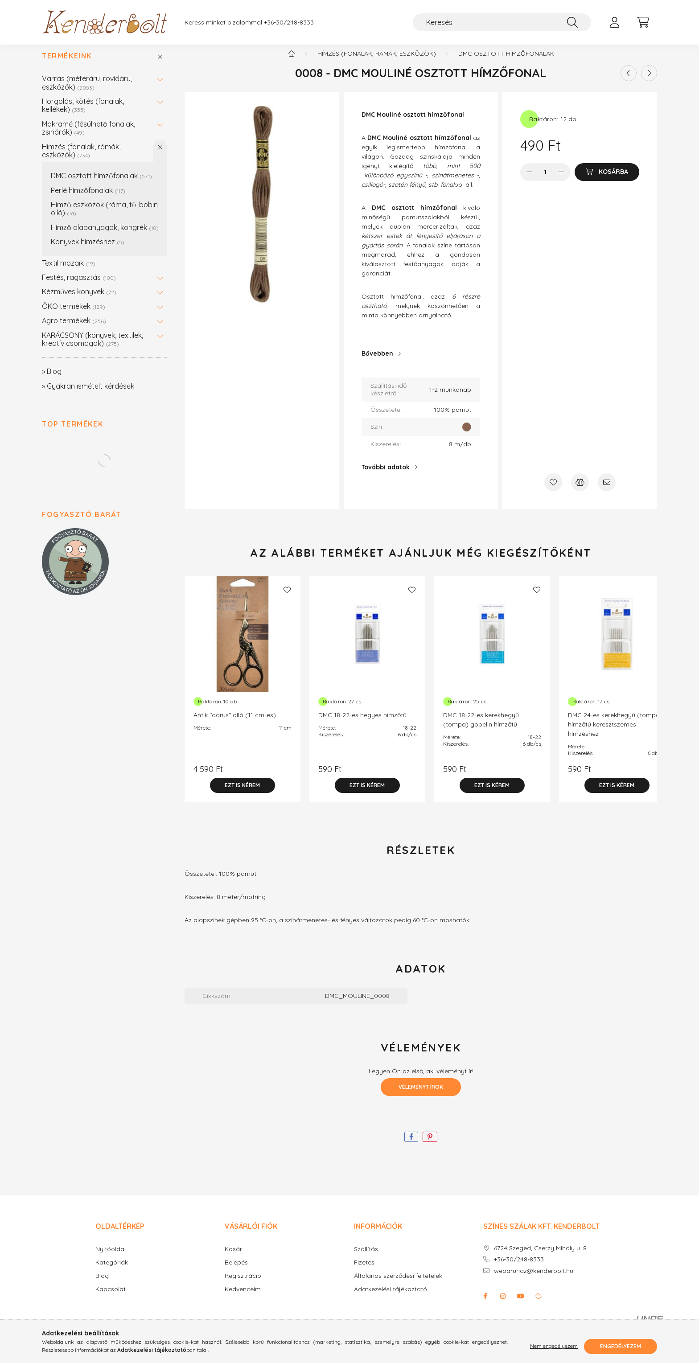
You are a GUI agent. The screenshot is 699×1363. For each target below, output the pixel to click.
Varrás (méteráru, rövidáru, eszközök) (87, 91)
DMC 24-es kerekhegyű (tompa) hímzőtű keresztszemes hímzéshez (615, 733)
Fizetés (364, 1271)
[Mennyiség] (545, 181)
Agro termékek (74, 329)
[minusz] (529, 181)
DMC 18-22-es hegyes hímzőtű (362, 724)
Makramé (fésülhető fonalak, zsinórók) (88, 136)
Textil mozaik (68, 271)
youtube (521, 1305)
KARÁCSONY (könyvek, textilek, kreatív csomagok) (92, 348)
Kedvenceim (243, 1298)
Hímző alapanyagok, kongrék (105, 236)
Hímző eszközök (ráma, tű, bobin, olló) (105, 217)
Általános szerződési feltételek (398, 1285)
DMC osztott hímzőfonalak (101, 184)
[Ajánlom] (607, 491)
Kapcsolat (110, 1298)
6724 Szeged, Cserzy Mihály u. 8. (541, 1257)
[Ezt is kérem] (242, 794)
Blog (102, 1285)
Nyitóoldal (110, 1258)
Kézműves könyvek (79, 300)
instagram (503, 1305)
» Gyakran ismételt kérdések (88, 394)
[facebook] (411, 1146)
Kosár (233, 1258)
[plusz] (561, 181)
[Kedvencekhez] (553, 491)
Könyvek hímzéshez (87, 250)
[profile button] (614, 22)
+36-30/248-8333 (289, 22)
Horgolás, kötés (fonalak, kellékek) (83, 114)
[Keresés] (502, 22)
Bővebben (377, 362)
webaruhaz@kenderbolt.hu (533, 1280)
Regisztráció (243, 1285)
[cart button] (643, 22)
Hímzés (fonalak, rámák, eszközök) (81, 159)
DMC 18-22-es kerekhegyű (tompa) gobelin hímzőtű (481, 728)
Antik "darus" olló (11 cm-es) (234, 724)
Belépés (236, 1271)
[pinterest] (430, 1146)
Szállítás (366, 1258)
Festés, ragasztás (79, 286)
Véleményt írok (421, 1095)
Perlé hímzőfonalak (88, 199)
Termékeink (67, 65)
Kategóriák (111, 1271)
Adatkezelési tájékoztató (390, 1298)
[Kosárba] (607, 181)
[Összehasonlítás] (580, 491)
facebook (485, 1305)
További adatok (386, 476)
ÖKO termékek (73, 315)
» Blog (52, 380)
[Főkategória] (291, 62)
